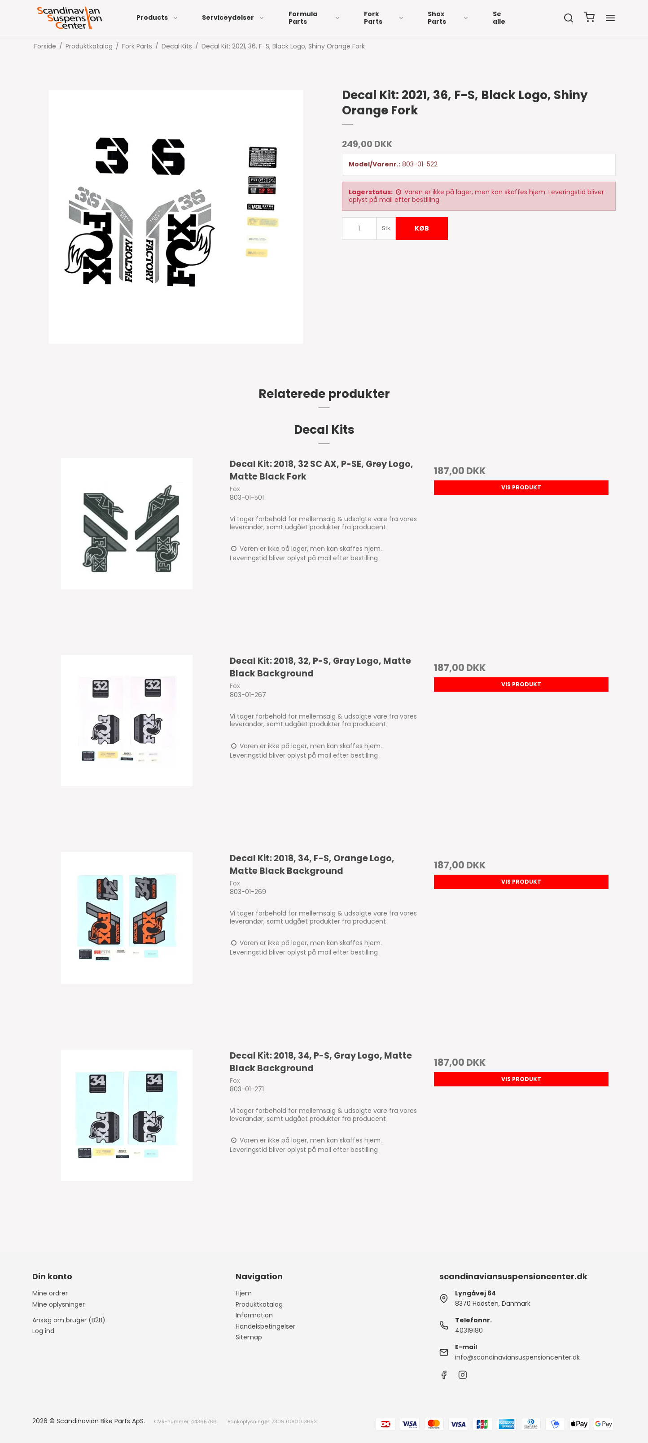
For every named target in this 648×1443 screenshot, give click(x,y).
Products (157, 17)
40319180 (469, 1330)
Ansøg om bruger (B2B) (68, 1320)
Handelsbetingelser (265, 1326)
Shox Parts (448, 17)
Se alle (499, 17)
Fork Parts (384, 17)
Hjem (244, 1293)
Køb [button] (422, 228)
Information (254, 1315)
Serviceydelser (233, 17)
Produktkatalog (259, 1304)
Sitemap (249, 1337)
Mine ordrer (50, 1293)
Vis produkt (521, 487)
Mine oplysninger (58, 1304)
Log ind (43, 1330)
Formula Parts (315, 17)
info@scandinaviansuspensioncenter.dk (517, 1357)
